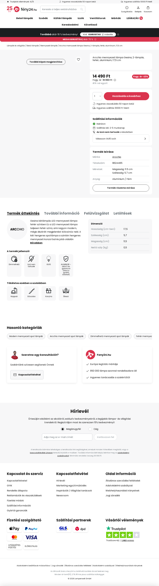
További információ (62, 213)
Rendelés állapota (17, 490)
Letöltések (123, 213)
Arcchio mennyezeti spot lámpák (66, 336)
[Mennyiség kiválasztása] (97, 96)
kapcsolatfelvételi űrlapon (41, 452)
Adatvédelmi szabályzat (119, 485)
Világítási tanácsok (81, 490)
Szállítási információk (19, 505)
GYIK (9, 485)
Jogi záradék (113, 495)
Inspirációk (62, 490)
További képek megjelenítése (46, 61)
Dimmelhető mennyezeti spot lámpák (110, 336)
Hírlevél (60, 480)
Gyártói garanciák (17, 510)
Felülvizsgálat (96, 213)
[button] (78, 59)
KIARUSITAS (98, 34)
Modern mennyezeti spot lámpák (26, 336)
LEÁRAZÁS (135, 18)
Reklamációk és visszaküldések (24, 495)
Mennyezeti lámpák (48, 45)
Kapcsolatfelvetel (17, 480)
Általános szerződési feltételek (123, 480)
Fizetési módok (15, 500)
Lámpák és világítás (16, 45)
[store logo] (22, 9)
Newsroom (62, 495)
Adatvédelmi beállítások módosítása (33, 565)
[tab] (23, 213)
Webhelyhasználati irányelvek (122, 490)
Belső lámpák (33, 45)
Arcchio (116, 157)
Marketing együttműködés (71, 485)
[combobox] (62, 9)
